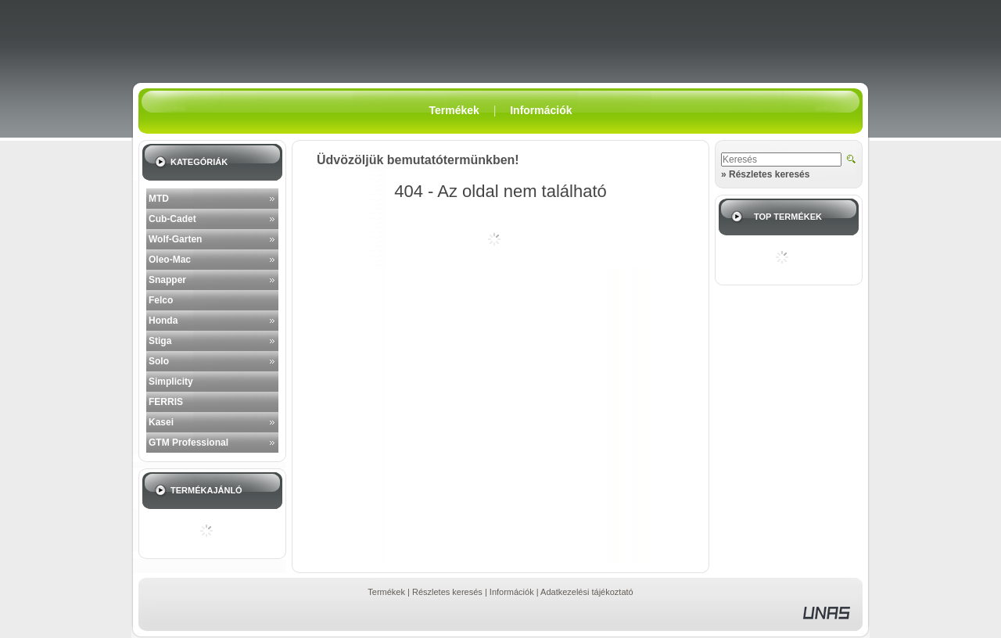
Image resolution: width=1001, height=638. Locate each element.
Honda (163, 320)
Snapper (167, 279)
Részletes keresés (447, 592)
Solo (159, 361)
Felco (161, 300)
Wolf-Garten (175, 239)
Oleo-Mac (170, 259)
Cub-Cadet (172, 218)
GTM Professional (188, 442)
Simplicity (171, 381)
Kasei (161, 422)
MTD (159, 198)
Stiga (160, 340)
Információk (512, 592)
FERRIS (166, 401)
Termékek (386, 592)
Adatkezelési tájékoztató (586, 592)
